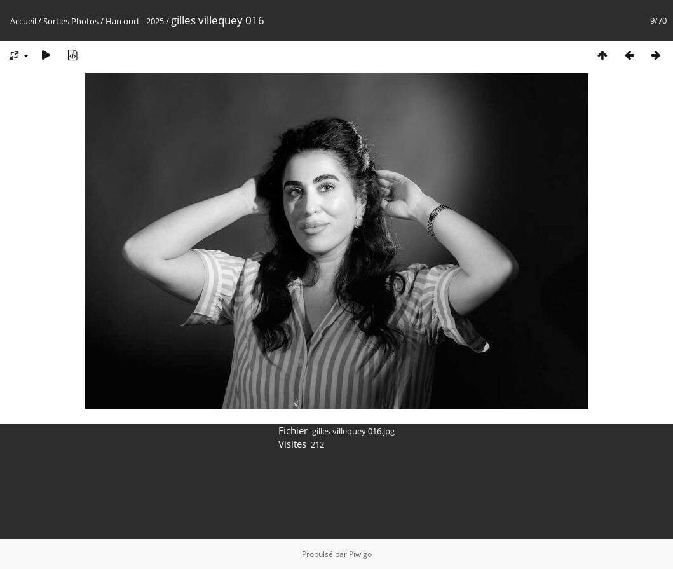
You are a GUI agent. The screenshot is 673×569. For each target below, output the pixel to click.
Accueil (23, 21)
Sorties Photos (71, 21)
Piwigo (360, 554)
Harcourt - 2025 (134, 21)
